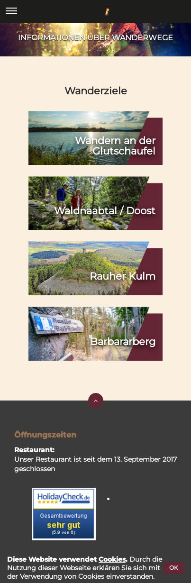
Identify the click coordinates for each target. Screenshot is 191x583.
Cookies (112, 559)
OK (173, 567)
